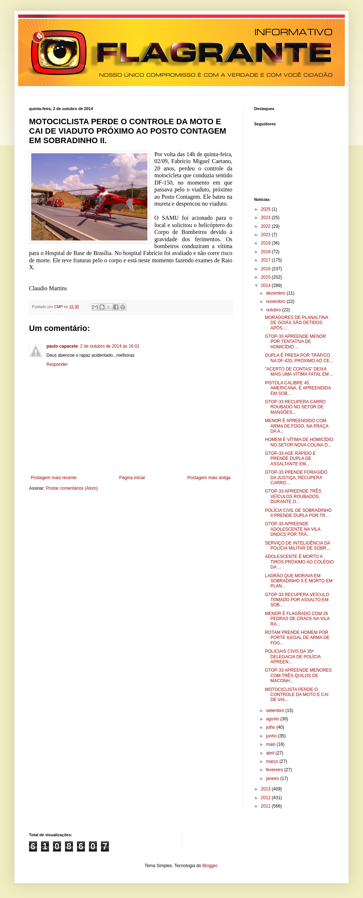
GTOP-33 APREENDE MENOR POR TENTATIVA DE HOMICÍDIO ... (295, 341)
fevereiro (275, 769)
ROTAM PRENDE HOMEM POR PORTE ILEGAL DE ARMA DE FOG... (297, 638)
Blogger (210, 865)
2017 (266, 260)
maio (271, 744)
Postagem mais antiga (209, 477)
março (273, 761)
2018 (266, 251)
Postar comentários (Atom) (72, 488)
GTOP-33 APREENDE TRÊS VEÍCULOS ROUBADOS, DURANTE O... (293, 496)
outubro (274, 309)
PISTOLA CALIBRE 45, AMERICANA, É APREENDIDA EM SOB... (298, 388)
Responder (57, 364)
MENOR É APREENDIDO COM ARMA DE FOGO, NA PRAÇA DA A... (296, 426)
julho (271, 727)
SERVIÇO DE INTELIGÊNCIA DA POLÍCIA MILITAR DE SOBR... (297, 546)
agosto (273, 718)
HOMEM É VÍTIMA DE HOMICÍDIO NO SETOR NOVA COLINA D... (299, 442)
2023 (266, 217)
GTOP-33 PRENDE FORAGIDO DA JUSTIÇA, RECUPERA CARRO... (296, 477)
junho (272, 736)
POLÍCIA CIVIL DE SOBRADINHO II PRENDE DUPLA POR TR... (298, 513)
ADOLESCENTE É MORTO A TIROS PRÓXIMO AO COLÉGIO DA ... (299, 562)
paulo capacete (62, 346)
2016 (266, 268)
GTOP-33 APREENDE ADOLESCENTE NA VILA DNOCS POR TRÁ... (292, 529)
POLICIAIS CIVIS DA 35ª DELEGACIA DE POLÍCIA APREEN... (293, 656)
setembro (275, 710)
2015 (266, 277)
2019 (266, 243)
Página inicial (132, 477)
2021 (266, 234)
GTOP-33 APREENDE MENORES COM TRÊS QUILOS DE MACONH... (298, 675)
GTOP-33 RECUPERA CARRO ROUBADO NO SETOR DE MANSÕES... (295, 407)
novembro (276, 301)
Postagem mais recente (54, 477)
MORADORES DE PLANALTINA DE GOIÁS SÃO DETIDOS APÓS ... (296, 323)
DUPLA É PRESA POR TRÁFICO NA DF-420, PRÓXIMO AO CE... (299, 358)
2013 (266, 789)
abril (271, 753)
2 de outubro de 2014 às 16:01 (109, 346)
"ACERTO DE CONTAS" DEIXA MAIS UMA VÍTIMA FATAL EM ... (299, 372)
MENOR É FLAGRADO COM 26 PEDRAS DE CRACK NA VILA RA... (297, 619)
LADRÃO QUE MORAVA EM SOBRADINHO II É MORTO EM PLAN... (299, 581)
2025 (266, 209)
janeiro (273, 778)
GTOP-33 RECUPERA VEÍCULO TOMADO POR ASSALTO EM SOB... (297, 600)
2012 (266, 797)
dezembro (276, 293)
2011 (266, 806)
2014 (266, 285)
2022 (266, 226)
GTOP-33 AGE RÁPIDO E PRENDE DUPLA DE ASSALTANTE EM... (290, 458)
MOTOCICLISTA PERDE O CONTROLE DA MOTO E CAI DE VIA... (297, 695)
